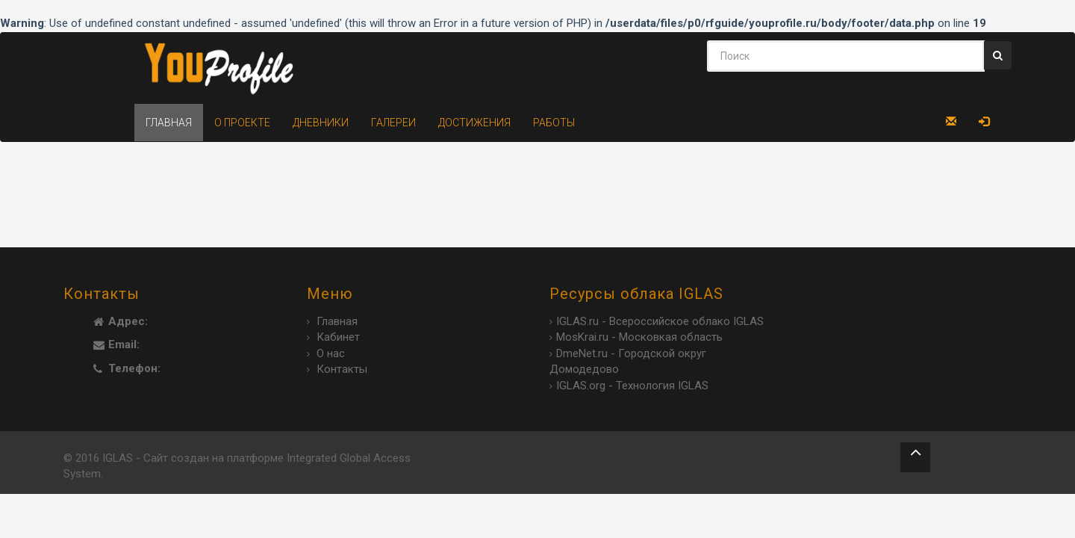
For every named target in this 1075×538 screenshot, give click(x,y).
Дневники (321, 123)
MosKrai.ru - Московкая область (639, 337)
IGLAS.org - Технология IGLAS (632, 385)
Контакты (342, 369)
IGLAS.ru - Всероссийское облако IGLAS (660, 321)
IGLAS (117, 458)
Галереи (393, 123)
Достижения (474, 123)
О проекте (242, 123)
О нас (331, 353)
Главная (169, 123)
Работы (554, 123)
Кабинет (338, 337)
